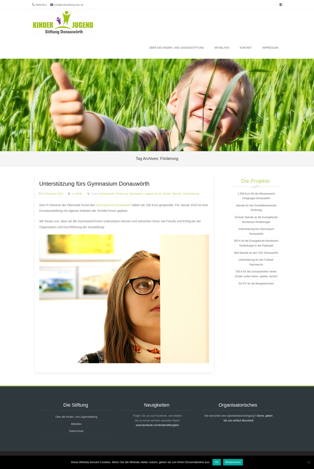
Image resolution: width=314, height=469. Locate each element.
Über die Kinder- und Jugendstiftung (176, 47)
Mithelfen (222, 47)
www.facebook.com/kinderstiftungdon (157, 425)
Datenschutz (76, 431)
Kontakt (246, 47)
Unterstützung (191, 193)
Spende (176, 193)
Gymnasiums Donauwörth (113, 205)
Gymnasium (136, 193)
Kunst (158, 193)
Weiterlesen (233, 462)
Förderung (122, 193)
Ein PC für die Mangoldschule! (256, 283)
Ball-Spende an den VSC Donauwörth (256, 252)
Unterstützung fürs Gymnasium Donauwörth (94, 183)
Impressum (270, 47)
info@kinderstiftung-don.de (68, 4)
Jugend (149, 193)
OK (217, 462)
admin (78, 193)
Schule (167, 193)
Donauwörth (107, 193)
